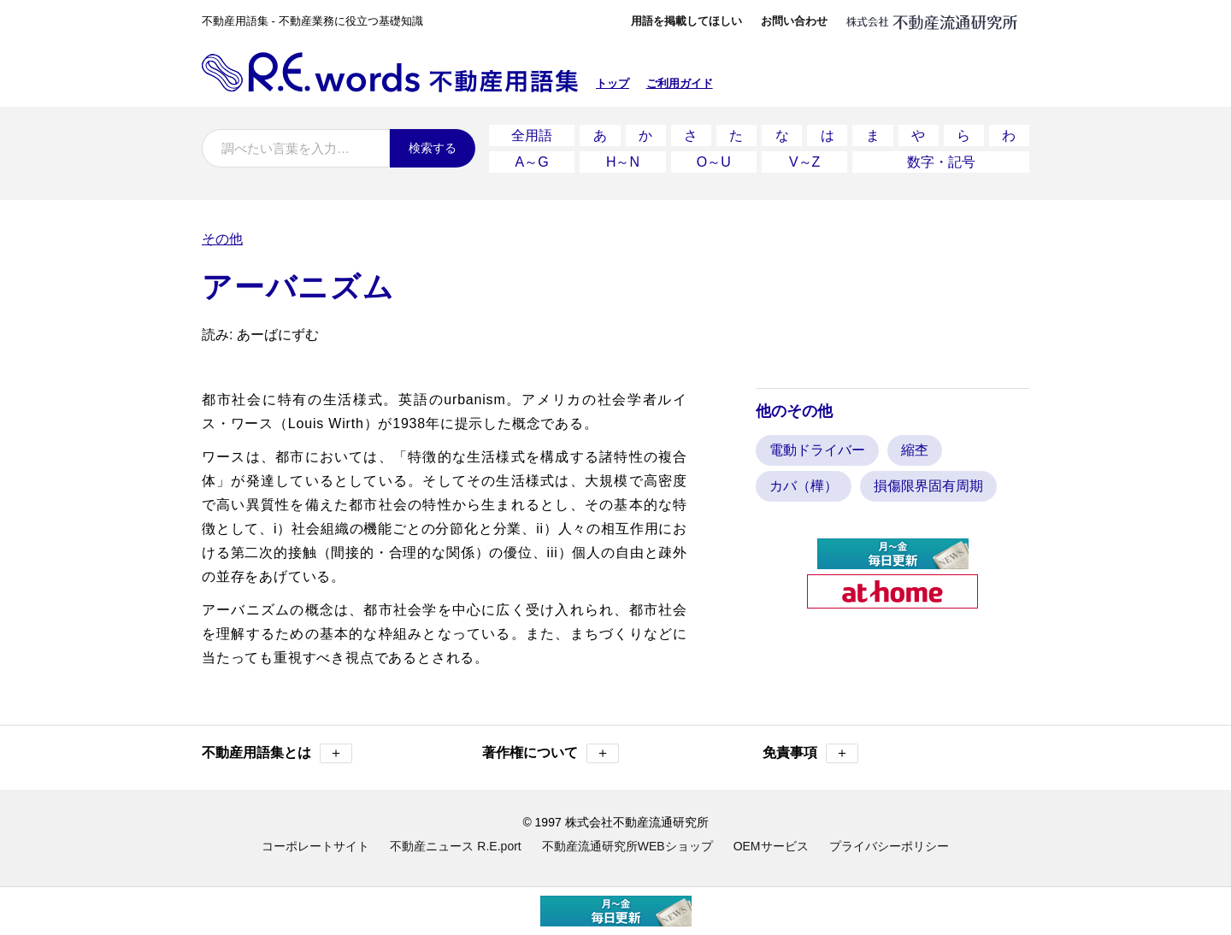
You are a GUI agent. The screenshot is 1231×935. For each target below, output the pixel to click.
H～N (622, 162)
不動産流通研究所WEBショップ (627, 846)
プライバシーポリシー (889, 846)
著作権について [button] (550, 753)
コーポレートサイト (315, 846)
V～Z (804, 162)
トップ (612, 83)
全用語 (531, 135)
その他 (222, 239)
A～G (532, 162)
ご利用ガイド (679, 83)
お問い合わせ (794, 21)
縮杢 (914, 450)
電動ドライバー (817, 450)
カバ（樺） (803, 486)
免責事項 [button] (810, 753)
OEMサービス (771, 846)
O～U (714, 162)
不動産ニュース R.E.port (455, 846)
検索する (432, 148)
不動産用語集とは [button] (277, 753)
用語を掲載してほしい (686, 21)
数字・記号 (941, 162)
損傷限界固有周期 (928, 486)
